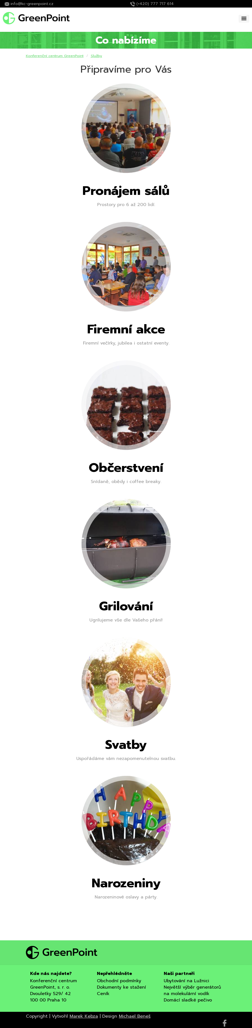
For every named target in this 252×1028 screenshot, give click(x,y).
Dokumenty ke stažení (121, 987)
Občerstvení (126, 467)
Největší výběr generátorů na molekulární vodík (192, 990)
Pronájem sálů (126, 190)
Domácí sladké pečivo (188, 1000)
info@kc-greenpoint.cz (32, 4)
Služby (96, 55)
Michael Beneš (135, 1016)
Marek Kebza (84, 1016)
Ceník (103, 993)
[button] (244, 19)
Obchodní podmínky (119, 980)
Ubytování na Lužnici (186, 980)
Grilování (126, 606)
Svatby (126, 744)
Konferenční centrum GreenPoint (55, 55)
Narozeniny (126, 883)
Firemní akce (126, 329)
